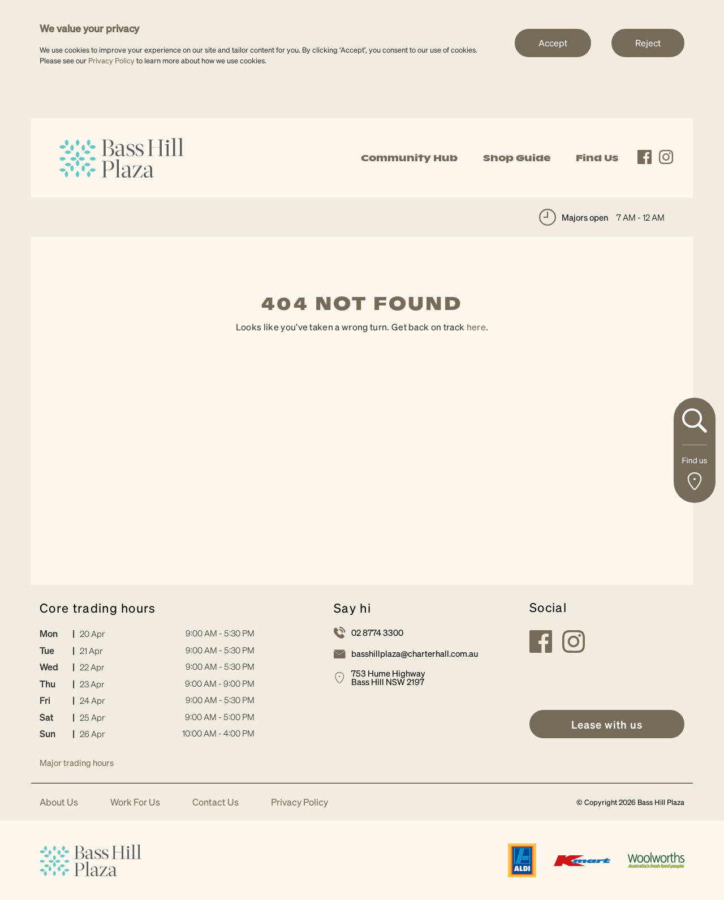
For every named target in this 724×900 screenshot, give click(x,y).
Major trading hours (77, 762)
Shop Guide (516, 158)
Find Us (597, 158)
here (476, 327)
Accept (552, 43)
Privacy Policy (111, 60)
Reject (648, 43)
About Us (59, 802)
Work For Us (135, 802)
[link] (121, 156)
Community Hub (409, 158)
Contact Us (215, 802)
